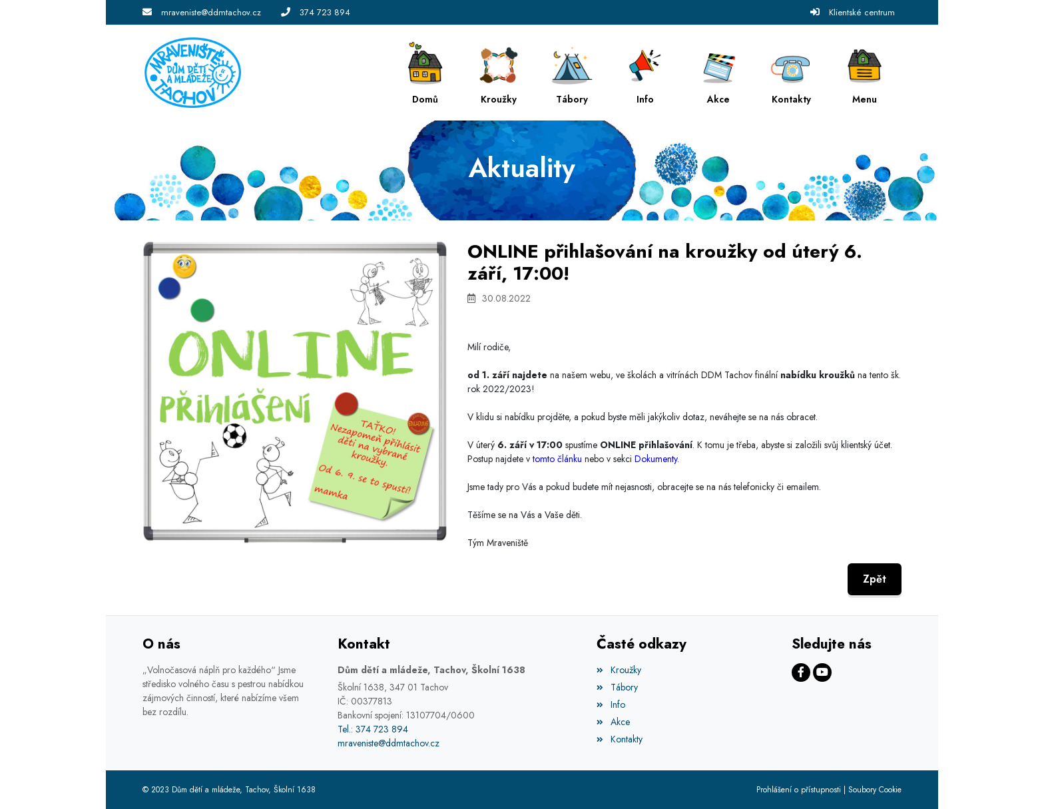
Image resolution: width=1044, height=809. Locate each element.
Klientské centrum (862, 12)
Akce (613, 721)
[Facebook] (801, 672)
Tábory (617, 687)
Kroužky (619, 669)
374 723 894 (325, 12)
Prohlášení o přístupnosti (798, 790)
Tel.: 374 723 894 (373, 729)
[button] (865, 72)
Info (611, 704)
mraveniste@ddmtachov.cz (211, 12)
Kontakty (619, 739)
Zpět (874, 579)
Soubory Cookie (875, 790)
